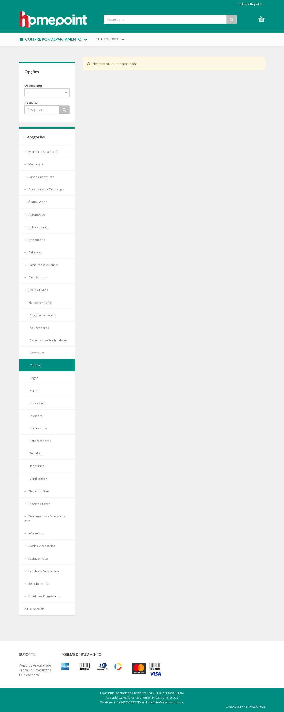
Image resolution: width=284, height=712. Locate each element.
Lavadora (36, 416)
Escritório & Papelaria (41, 152)
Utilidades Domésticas (42, 596)
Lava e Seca (37, 403)
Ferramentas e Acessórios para (45, 518)
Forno (34, 391)
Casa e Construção (39, 177)
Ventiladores (39, 479)
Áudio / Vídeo (35, 202)
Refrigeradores (40, 441)
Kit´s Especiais (34, 609)
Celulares (33, 252)
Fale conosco (29, 675)
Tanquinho (37, 466)
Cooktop (35, 365)
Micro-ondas (39, 428)
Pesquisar (31, 102)
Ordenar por (33, 85)
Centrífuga (37, 353)
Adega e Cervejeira (43, 315)
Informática (34, 533)
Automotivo (34, 215)
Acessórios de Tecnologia (44, 189)
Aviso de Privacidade (35, 665)
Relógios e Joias (37, 584)
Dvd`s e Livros (36, 290)
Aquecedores (39, 328)
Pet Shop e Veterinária (41, 571)
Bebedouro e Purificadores (48, 340)
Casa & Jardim (36, 277)
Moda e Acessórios (39, 546)
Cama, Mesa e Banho (41, 265)
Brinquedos (34, 240)
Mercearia (33, 164)
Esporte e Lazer (37, 504)
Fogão (34, 378)
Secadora (36, 453)
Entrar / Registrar (251, 4)
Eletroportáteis (36, 491)
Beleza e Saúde (36, 227)
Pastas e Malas (36, 559)
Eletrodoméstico (38, 303)
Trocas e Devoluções (35, 670)
